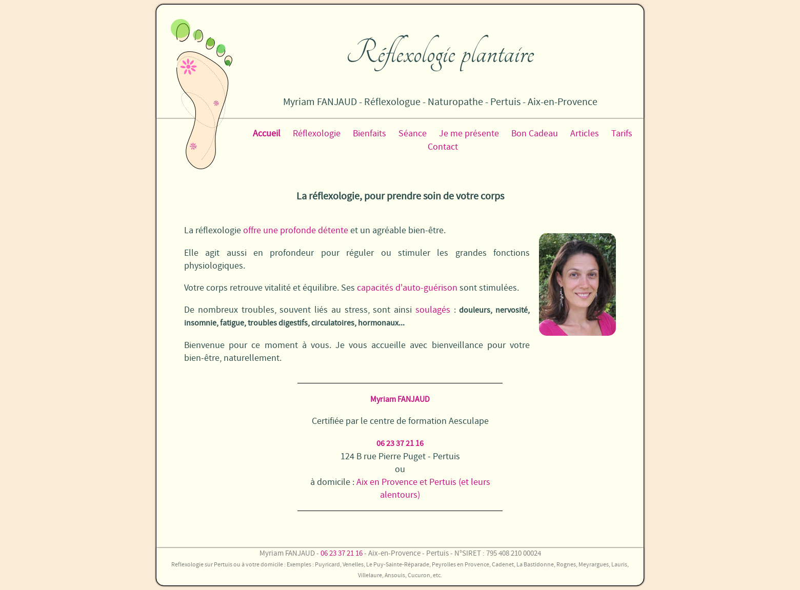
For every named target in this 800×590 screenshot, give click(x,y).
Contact (443, 146)
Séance (412, 133)
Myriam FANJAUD (400, 399)
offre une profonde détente (295, 230)
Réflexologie (317, 133)
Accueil (267, 133)
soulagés (432, 309)
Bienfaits (369, 133)
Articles (584, 133)
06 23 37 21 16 (400, 443)
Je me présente (469, 133)
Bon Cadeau (534, 133)
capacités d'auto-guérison (407, 287)
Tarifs (621, 133)
